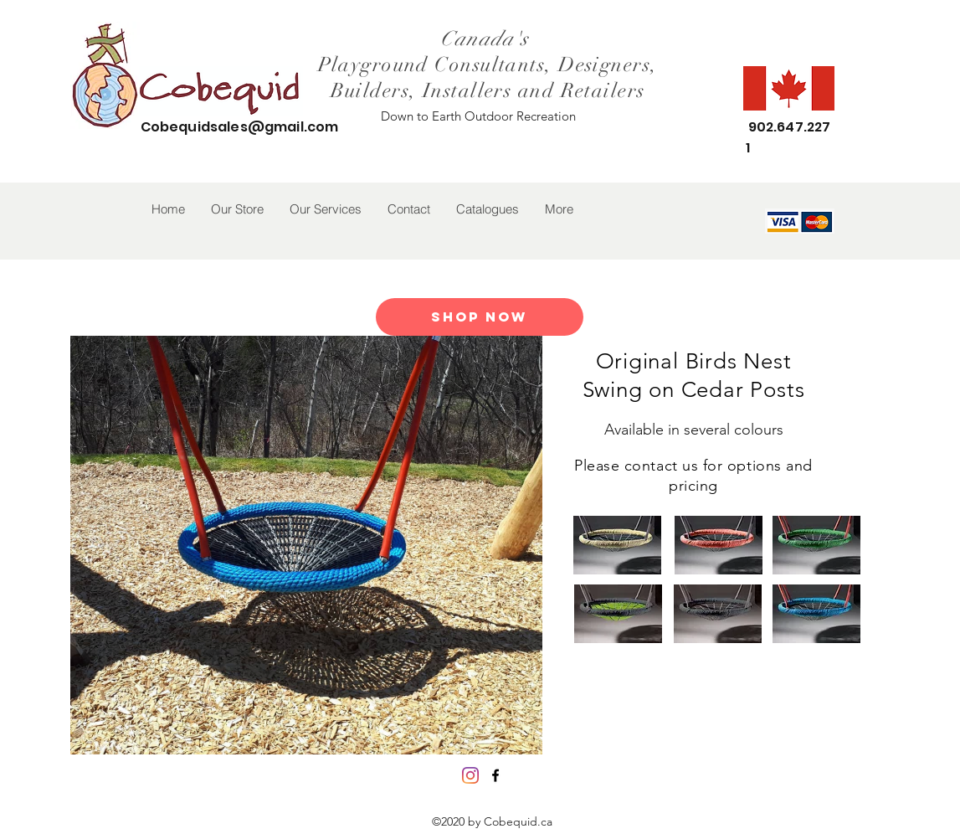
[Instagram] (470, 775)
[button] (237, 209)
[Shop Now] (479, 317)
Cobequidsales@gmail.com (240, 126)
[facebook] (495, 775)
